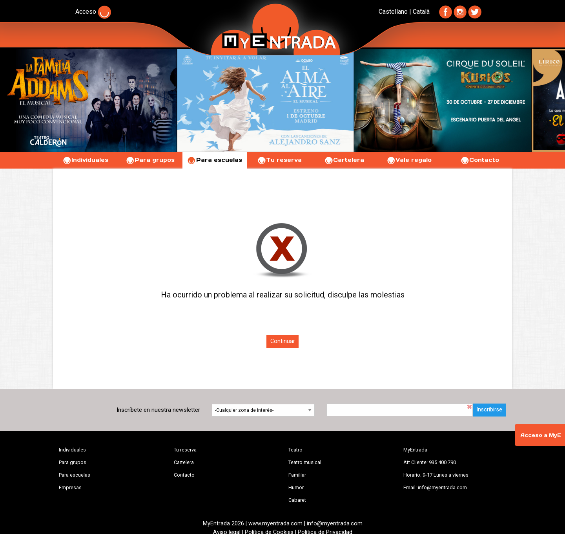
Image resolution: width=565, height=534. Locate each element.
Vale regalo (409, 159)
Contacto (479, 159)
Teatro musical (304, 462)
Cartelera (344, 159)
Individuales (85, 159)
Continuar (282, 341)
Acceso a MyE (541, 435)
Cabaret (297, 500)
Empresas (70, 487)
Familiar (297, 475)
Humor (296, 487)
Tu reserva (279, 159)
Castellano (393, 11)
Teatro (295, 450)
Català (421, 11)
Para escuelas (214, 159)
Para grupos (150, 159)
